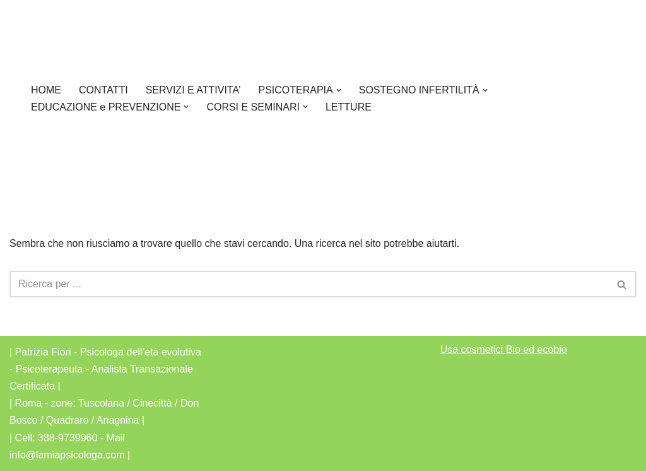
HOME (46, 90)
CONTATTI (103, 90)
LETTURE (349, 107)
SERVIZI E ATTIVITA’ (193, 90)
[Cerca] (308, 284)
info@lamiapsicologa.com (67, 455)
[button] (338, 90)
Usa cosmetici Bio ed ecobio (503, 349)
